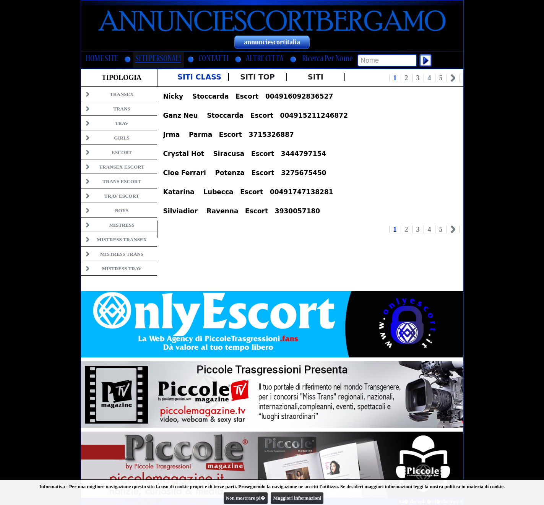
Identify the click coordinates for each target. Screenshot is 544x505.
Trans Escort (121, 181)
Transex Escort (121, 167)
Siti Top (257, 77)
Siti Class (199, 77)
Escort (122, 152)
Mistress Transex (122, 239)
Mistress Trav (122, 268)
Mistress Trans (121, 254)
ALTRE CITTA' (265, 59)
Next (453, 78)
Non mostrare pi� (246, 498)
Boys (121, 210)
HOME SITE (102, 59)
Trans (121, 109)
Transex (121, 94)
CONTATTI (213, 59)
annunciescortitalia (272, 42)
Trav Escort (121, 196)
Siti (315, 77)
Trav (121, 123)
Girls (121, 138)
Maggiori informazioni (297, 498)
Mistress (122, 225)
